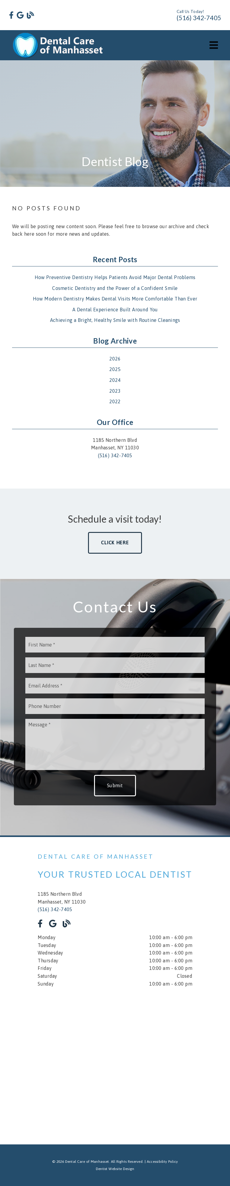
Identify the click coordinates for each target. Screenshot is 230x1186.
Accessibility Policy (162, 1161)
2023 (115, 391)
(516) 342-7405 (199, 17)
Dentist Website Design (115, 1169)
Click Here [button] (115, 542)
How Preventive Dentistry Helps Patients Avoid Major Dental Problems (115, 277)
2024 (115, 380)
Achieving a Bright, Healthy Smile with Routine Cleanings (115, 320)
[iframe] (115, 1061)
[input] (114, 645)
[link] (11, 15)
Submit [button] (115, 785)
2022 (115, 401)
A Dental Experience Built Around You (115, 309)
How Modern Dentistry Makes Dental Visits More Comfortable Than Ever (115, 298)
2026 (115, 358)
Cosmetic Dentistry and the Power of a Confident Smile (115, 288)
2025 (115, 369)
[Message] (114, 744)
